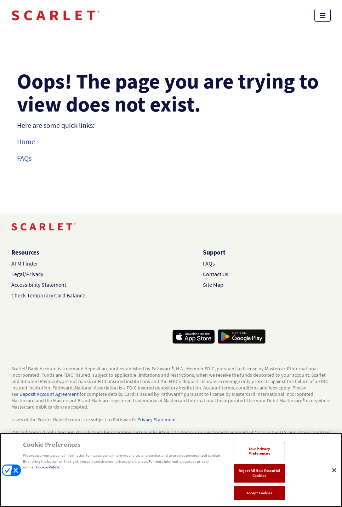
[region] (171, 470)
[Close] (334, 470)
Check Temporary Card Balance (48, 295)
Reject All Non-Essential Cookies (259, 473)
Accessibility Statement (38, 284)
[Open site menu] (322, 15)
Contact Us (215, 274)
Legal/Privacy (27, 274)
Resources (25, 252)
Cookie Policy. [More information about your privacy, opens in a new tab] (48, 467)
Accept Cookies (259, 492)
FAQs (24, 158)
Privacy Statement (156, 419)
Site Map (213, 284)
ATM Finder (24, 263)
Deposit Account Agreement (49, 394)
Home (26, 141)
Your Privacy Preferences (259, 451)
